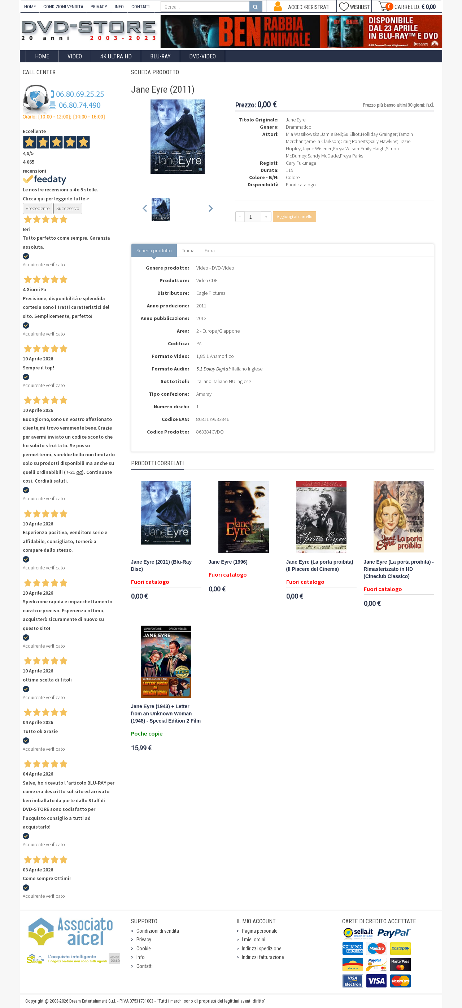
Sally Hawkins (383, 141)
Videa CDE (207, 280)
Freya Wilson (346, 148)
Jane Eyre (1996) (228, 562)
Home (42, 56)
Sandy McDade (323, 155)
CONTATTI (141, 6)
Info (140, 957)
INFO (119, 6)
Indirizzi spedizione (262, 948)
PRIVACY (99, 6)
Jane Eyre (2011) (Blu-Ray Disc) (161, 565)
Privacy (143, 939)
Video (74, 56)
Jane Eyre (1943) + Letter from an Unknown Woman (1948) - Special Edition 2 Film (166, 714)
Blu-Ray (160, 56)
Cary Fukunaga (301, 163)
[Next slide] (210, 209)
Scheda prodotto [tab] (154, 250)
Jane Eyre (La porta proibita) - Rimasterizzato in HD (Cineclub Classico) (399, 569)
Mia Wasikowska (302, 134)
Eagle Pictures (210, 293)
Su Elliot (351, 134)
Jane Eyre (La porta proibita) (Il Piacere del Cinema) (319, 565)
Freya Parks (351, 155)
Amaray (204, 394)
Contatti (144, 966)
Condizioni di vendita (157, 931)
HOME (30, 6)
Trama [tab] (188, 250)
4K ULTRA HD (116, 56)
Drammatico (298, 127)
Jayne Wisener (317, 148)
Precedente (37, 208)
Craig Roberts (354, 141)
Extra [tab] (210, 250)
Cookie (143, 948)
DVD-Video (202, 56)
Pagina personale (260, 931)
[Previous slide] (145, 209)
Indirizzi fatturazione (263, 957)
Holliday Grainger (379, 134)
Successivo (67, 208)
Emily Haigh (372, 148)
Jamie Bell (331, 134)
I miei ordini (253, 939)
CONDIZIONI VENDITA (63, 6)
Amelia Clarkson (322, 141)
